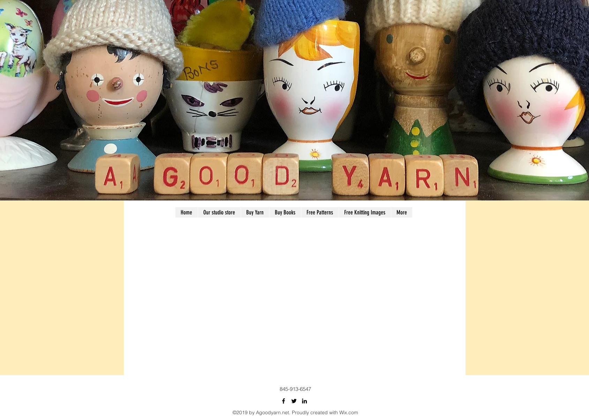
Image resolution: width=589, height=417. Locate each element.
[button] (320, 212)
